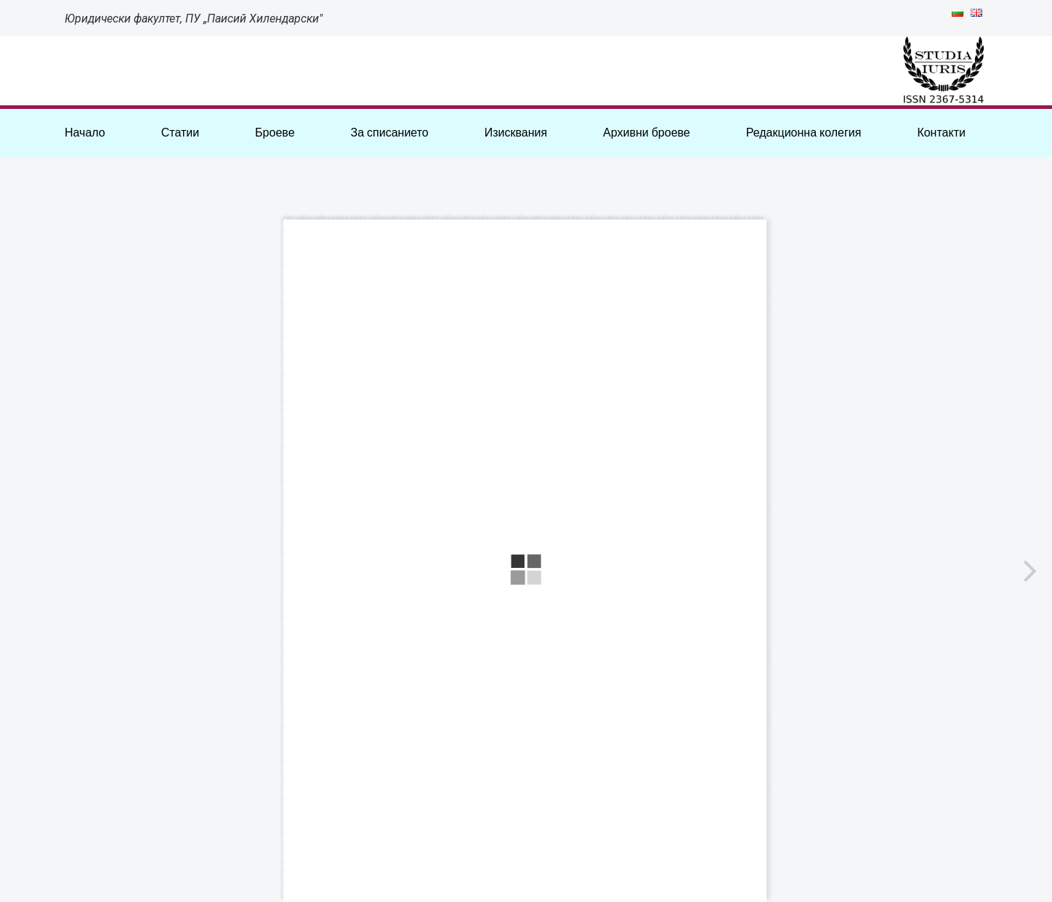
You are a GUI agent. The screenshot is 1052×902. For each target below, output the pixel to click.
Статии (180, 132)
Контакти (941, 132)
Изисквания (516, 132)
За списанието (389, 132)
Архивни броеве (646, 132)
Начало (85, 132)
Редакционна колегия (804, 132)
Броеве (274, 132)
